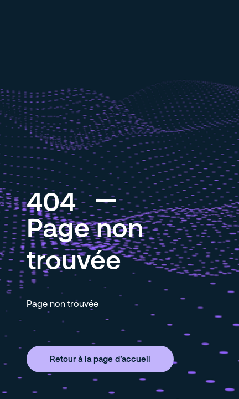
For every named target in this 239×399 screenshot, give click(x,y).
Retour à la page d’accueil (100, 359)
